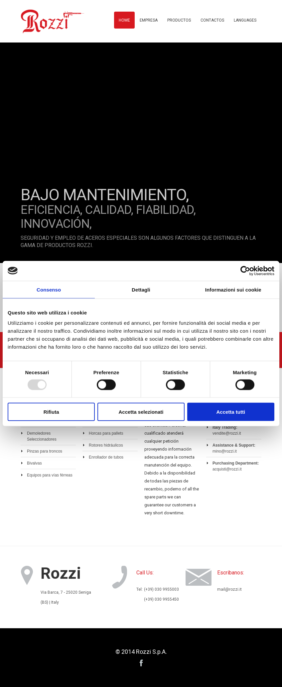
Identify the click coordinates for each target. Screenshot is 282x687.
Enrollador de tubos (106, 457)
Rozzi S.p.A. (151, 651)
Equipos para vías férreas (49, 475)
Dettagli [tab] (141, 289)
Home (124, 20)
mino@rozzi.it (224, 451)
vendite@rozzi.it (226, 433)
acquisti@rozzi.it (227, 469)
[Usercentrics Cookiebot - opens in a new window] (245, 271)
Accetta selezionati (140, 412)
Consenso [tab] (49, 289)
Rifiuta (51, 412)
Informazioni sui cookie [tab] (233, 289)
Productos (179, 20)
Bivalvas (34, 463)
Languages (245, 20)
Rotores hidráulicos (106, 445)
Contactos (212, 20)
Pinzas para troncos (44, 451)
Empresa (149, 20)
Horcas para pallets (106, 433)
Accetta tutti (230, 412)
